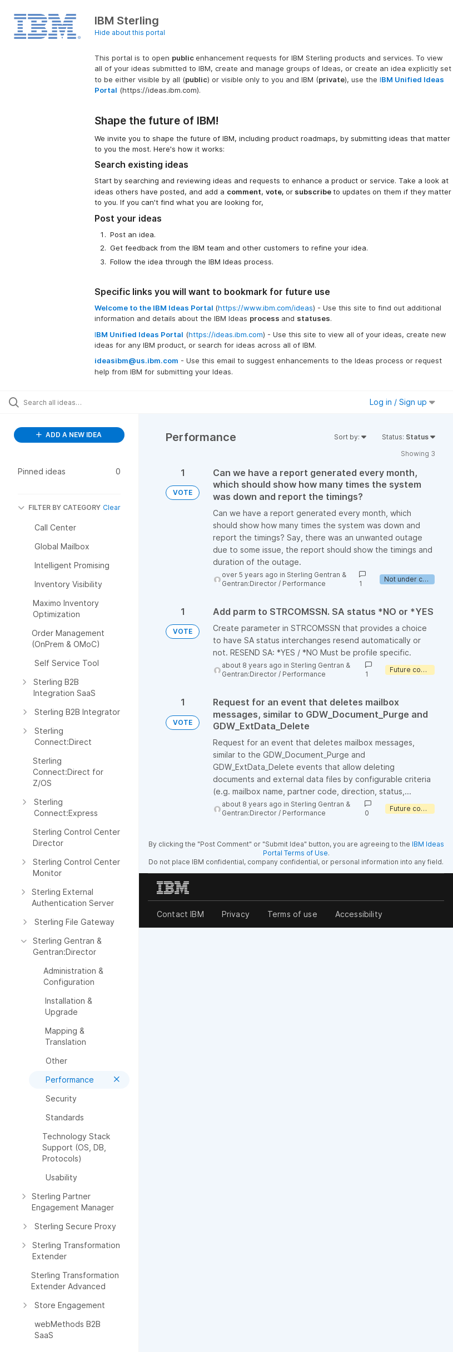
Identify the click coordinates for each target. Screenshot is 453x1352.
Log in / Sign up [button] (402, 402)
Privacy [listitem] (236, 914)
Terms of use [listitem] (292, 914)
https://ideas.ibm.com (225, 334)
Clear (112, 507)
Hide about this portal (129, 32)
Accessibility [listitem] (358, 914)
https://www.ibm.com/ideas (265, 307)
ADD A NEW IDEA (69, 434)
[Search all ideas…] (75, 402)
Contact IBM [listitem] (180, 914)
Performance (304, 583)
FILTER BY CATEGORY (59, 507)
